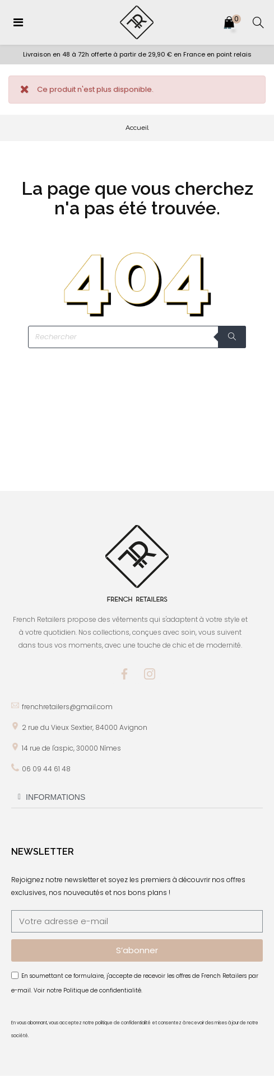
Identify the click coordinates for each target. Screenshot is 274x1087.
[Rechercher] (137, 337)
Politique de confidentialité (102, 990)
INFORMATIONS (55, 797)
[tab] (137, 797)
